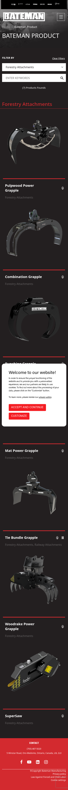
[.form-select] (34, 67)
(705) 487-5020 (34, 748)
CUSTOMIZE (19, 416)
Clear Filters (58, 58)
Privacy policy (59, 773)
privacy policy (45, 397)
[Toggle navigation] (61, 17)
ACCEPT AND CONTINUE (27, 407)
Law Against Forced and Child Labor (48, 777)
